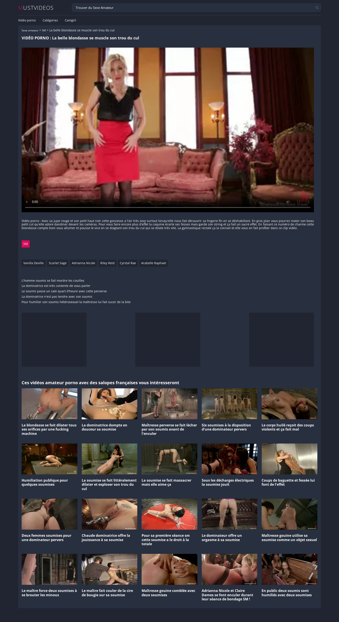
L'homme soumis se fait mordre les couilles (53, 281)
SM (44, 30)
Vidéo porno (27, 20)
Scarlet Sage (58, 263)
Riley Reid (107, 263)
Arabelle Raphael (153, 263)
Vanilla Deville (33, 263)
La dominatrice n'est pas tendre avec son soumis (57, 297)
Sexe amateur (30, 30)
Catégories (50, 20)
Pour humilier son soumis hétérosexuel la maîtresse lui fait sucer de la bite (76, 302)
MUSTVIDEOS (36, 7)
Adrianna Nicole (83, 263)
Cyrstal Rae (128, 263)
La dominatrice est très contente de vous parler (56, 286)
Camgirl (70, 20)
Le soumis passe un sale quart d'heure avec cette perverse (64, 291)
